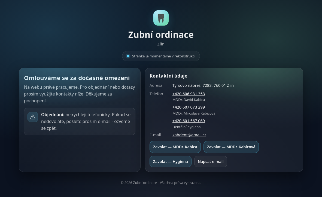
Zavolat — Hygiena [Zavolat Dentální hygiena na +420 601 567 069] (170, 161)
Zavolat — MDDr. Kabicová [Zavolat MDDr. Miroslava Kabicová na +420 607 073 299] (231, 146)
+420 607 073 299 (188, 107)
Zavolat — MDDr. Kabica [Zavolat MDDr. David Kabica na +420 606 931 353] (175, 146)
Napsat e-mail (211, 161)
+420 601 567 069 (188, 120)
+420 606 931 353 (188, 93)
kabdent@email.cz (189, 134)
